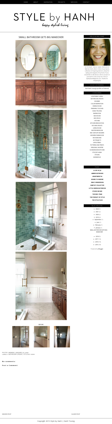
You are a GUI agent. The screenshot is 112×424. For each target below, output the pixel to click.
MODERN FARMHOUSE (97, 135)
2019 (97, 217)
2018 (97, 236)
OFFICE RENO (97, 142)
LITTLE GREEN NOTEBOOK (97, 188)
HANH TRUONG (97, 111)
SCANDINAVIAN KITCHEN (97, 150)
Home (26, 2)
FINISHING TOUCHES (97, 108)
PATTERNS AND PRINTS (97, 145)
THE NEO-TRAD (97, 194)
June (98, 222)
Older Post (75, 414)
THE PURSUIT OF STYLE (97, 197)
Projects (61, 2)
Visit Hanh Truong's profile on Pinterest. (97, 88)
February (98, 225)
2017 (97, 239)
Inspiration (48, 2)
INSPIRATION (97, 113)
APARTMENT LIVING (97, 96)
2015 (97, 245)
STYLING (97, 155)
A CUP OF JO (97, 170)
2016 (97, 242)
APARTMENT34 (97, 176)
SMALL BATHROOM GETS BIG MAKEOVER (98, 231)
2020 (97, 214)
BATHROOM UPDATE (16, 354)
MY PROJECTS (97, 140)
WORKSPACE (97, 157)
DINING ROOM (97, 106)
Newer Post (6, 414)
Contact (86, 2)
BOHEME (97, 101)
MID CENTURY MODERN (97, 133)
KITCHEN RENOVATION (97, 123)
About (35, 2)
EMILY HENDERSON (97, 182)
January (98, 228)
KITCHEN (97, 121)
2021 (97, 212)
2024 (97, 209)
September (98, 219)
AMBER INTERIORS (97, 173)
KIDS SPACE (97, 118)
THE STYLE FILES (97, 200)
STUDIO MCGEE (97, 191)
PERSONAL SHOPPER (97, 147)
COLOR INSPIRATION (97, 104)
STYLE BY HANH (29, 354)
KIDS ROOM (97, 116)
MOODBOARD (97, 138)
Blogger (100, 249)
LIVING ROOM (97, 128)
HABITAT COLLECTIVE (97, 185)
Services (74, 2)
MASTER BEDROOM (97, 130)
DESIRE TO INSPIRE (97, 179)
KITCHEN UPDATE (97, 125)
